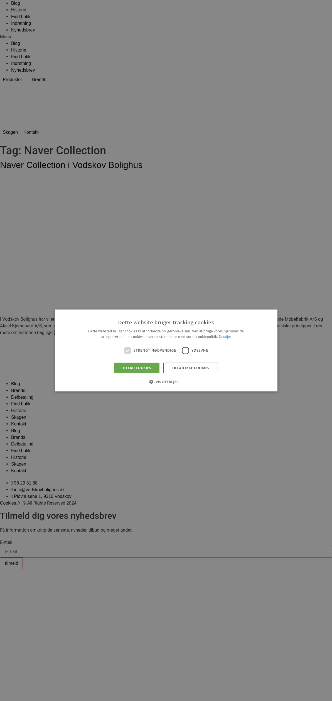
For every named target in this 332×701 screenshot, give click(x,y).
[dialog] (166, 350)
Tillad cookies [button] (136, 368)
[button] (166, 381)
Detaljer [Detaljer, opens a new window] (225, 337)
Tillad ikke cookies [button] (190, 368)
